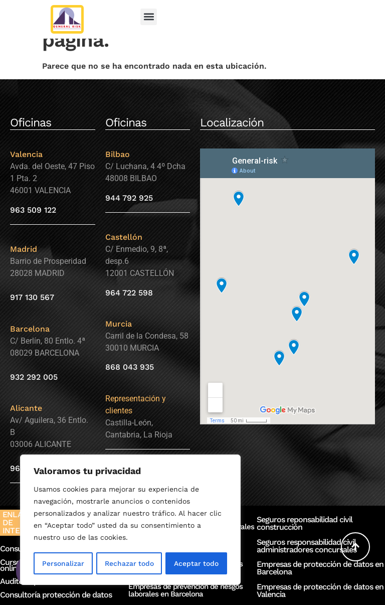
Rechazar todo (128, 563)
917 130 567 (32, 297)
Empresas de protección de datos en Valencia (320, 590)
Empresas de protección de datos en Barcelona (320, 567)
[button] (148, 17)
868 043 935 (129, 367)
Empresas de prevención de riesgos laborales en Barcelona (185, 590)
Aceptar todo (196, 563)
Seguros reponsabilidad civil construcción (304, 523)
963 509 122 (33, 210)
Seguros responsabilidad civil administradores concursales (306, 545)
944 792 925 (129, 198)
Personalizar (63, 563)
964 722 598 (129, 292)
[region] (130, 520)
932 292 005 (34, 377)
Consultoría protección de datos (56, 594)
